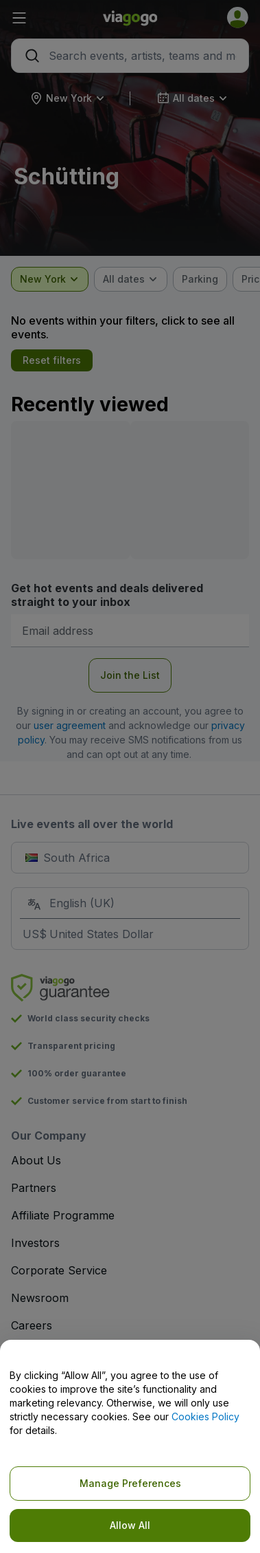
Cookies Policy (205, 1416)
